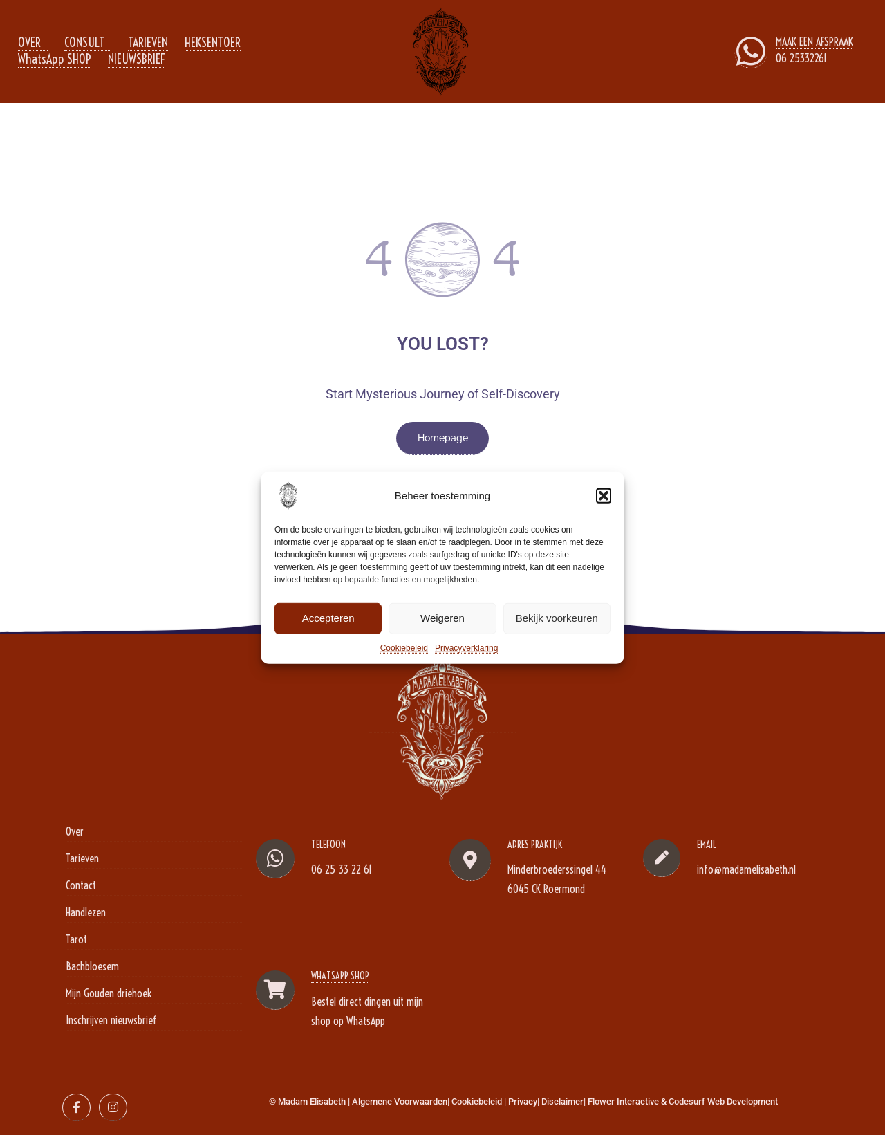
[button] (604, 495)
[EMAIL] (661, 858)
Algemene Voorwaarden (399, 1101)
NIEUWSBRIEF (136, 59)
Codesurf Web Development (723, 1101)
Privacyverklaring (466, 647)
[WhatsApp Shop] (275, 990)
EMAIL (706, 844)
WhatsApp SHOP (54, 59)
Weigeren (442, 618)
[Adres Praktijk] (470, 860)
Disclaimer (562, 1101)
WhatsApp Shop (340, 976)
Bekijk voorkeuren (557, 618)
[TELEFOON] (275, 858)
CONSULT (84, 42)
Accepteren (328, 618)
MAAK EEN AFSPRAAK (814, 41)
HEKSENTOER (213, 42)
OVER (29, 42)
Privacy (522, 1101)
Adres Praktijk (534, 844)
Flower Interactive (623, 1101)
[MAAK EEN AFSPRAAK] (750, 51)
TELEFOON (328, 844)
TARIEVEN (148, 42)
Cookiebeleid (404, 647)
